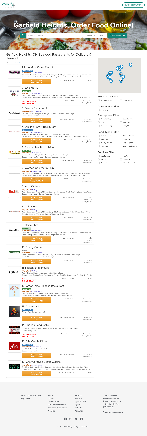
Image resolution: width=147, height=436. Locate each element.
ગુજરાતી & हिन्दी (80, 402)
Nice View (126, 122)
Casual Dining (105, 119)
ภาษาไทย (78, 408)
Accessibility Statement (113, 412)
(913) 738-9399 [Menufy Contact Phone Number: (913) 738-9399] (110, 395)
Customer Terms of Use (57, 405)
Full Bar (103, 159)
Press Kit (51, 411)
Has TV (125, 156)
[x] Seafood (16, 63)
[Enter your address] (54, 35)
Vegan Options (128, 143)
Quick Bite (126, 139)
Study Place (127, 126)
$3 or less (104, 110)
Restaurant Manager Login (31, 395)
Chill (102, 122)
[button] (123, 77)
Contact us (108, 407)
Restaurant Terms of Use (57, 408)
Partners (51, 395)
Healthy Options (106, 143)
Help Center (25, 399)
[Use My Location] (23, 35)
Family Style (104, 139)
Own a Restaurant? (133, 5)
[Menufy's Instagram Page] (70, 419)
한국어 (77, 405)
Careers (51, 399)
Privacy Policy (53, 402)
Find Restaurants (117, 35)
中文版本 (78, 399)
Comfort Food (105, 136)
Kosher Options (128, 136)
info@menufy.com (111, 399)
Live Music (126, 159)
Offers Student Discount (131, 163)
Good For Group (106, 126)
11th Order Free (106, 100)
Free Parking (105, 156)
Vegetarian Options (130, 146)
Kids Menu (104, 146)
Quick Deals (127, 100)
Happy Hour (104, 163)
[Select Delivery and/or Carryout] (95, 35)
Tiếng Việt (79, 411)
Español (78, 395)
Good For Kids (128, 119)
